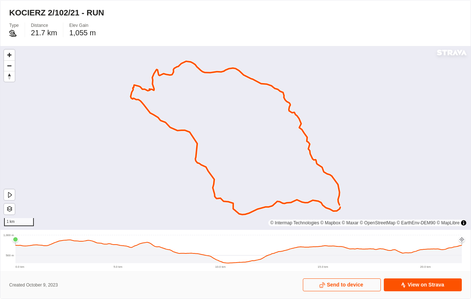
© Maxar (350, 222)
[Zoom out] (9, 65)
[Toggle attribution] (463, 223)
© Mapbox (331, 222)
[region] (235, 138)
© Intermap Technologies (294, 222)
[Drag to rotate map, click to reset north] (9, 76)
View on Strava (422, 285)
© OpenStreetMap (378, 222)
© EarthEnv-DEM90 (416, 222)
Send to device (341, 285)
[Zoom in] (9, 55)
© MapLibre (448, 222)
